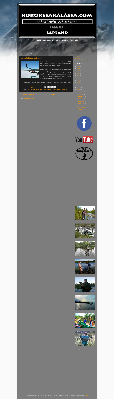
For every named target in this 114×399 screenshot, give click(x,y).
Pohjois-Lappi (54, 89)
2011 (78, 87)
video (65, 89)
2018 (78, 71)
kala (28, 89)
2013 (78, 82)
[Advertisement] (84, 172)
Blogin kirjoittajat (79, 59)
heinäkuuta (81, 96)
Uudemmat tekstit (27, 95)
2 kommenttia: (39, 87)
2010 (78, 89)
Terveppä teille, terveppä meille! (31, 58)
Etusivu (52, 95)
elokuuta (80, 94)
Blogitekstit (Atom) (29, 98)
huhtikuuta (81, 103)
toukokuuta (81, 101)
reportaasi (61, 89)
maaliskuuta (81, 105)
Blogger (86, 395)
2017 (78, 73)
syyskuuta (81, 91)
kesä (31, 89)
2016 (78, 75)
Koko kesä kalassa (38, 89)
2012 (78, 85)
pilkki (48, 89)
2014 (78, 80)
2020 (78, 66)
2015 (78, 78)
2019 (78, 68)
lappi (45, 89)
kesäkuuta (81, 98)
